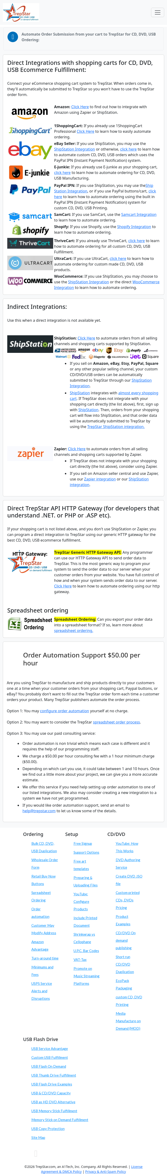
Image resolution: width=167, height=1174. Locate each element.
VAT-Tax (80, 959)
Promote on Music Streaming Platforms (87, 976)
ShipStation (80, 392)
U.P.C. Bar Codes (86, 951)
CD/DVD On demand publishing (126, 940)
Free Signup (83, 843)
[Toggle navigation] (157, 12)
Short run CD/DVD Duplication (125, 964)
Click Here (80, 106)
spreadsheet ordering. (73, 630)
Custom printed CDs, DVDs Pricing (128, 900)
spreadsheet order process (116, 722)
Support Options (86, 852)
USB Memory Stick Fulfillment (54, 1111)
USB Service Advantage (49, 1048)
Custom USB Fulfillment (49, 1057)
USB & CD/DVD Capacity (51, 1093)
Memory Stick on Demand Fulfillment (59, 1120)
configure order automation (64, 710)
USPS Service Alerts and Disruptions (41, 990)
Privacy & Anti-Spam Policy (105, 1171)
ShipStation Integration (74, 149)
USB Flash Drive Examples (51, 1084)
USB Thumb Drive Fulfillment (53, 1075)
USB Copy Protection (48, 1128)
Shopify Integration (134, 226)
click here (128, 149)
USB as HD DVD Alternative (53, 1102)
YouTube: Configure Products (81, 901)
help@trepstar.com (39, 810)
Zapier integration (100, 479)
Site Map (38, 1137)
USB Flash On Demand (48, 1066)
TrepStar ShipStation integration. (116, 426)
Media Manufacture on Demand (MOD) (128, 1020)
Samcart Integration (139, 214)
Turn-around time (45, 958)
